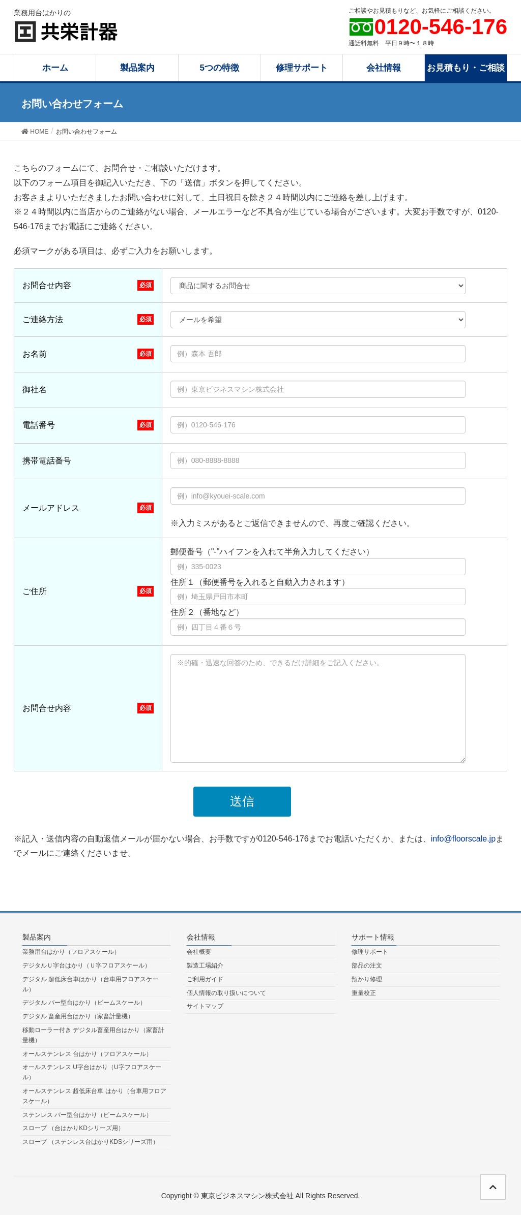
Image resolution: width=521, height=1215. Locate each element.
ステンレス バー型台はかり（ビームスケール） (87, 1114)
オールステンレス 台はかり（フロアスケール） (87, 1053)
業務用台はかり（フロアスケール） (71, 951)
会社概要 (199, 951)
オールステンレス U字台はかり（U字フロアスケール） (91, 1072)
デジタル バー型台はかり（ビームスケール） (84, 1002)
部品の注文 (367, 965)
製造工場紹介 (205, 965)
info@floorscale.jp (463, 838)
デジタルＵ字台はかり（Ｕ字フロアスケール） (86, 965)
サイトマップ (205, 1006)
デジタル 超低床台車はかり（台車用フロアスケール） (90, 984)
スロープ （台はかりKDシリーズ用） (73, 1128)
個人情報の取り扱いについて (226, 992)
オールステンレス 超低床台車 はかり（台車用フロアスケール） (94, 1096)
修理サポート (370, 951)
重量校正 (364, 992)
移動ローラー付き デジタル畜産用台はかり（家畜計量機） (93, 1035)
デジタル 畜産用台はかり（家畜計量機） (78, 1016)
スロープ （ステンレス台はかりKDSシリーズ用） (90, 1141)
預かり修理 (367, 979)
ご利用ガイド (205, 979)
